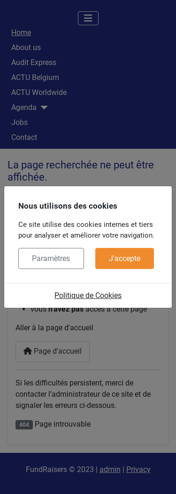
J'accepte (124, 258)
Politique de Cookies (88, 295)
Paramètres (51, 258)
